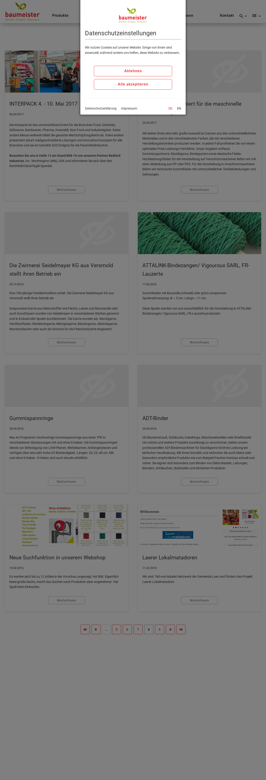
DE (170, 108)
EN (179, 108)
